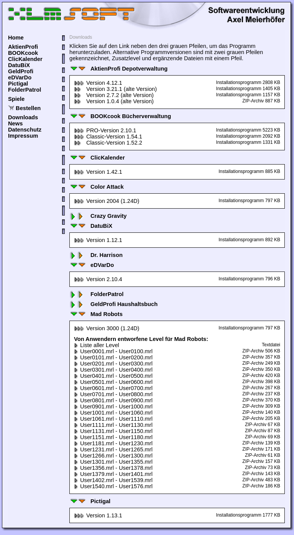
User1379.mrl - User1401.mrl (113, 474)
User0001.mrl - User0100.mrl (113, 351)
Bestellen (28, 108)
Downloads (23, 117)
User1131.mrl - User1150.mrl (113, 431)
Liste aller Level (96, 345)
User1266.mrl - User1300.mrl (113, 456)
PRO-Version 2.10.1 (105, 130)
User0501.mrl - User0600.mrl (113, 382)
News (15, 123)
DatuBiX (19, 65)
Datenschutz (24, 130)
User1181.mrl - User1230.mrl (113, 443)
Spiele (16, 99)
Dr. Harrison (96, 255)
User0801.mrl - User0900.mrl (113, 400)
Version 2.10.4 (98, 279)
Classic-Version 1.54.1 (108, 136)
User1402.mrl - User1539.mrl (113, 480)
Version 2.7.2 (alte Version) (114, 95)
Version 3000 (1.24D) (107, 328)
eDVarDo (19, 77)
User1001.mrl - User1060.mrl (113, 413)
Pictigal (18, 84)
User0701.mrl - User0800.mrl (113, 394)
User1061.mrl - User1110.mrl (113, 419)
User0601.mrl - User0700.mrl (113, 388)
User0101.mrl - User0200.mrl (113, 357)
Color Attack (96, 187)
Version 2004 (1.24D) (107, 201)
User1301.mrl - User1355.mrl (113, 462)
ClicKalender (25, 59)
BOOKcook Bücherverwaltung (120, 116)
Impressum (23, 136)
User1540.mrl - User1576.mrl (113, 486)
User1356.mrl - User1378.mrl (113, 468)
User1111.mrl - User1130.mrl (113, 425)
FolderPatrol (24, 90)
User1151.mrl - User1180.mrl (113, 437)
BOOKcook (23, 53)
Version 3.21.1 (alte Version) (115, 89)
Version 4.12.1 (98, 83)
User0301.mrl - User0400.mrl (113, 370)
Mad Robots (96, 314)
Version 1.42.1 (98, 172)
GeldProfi (20, 71)
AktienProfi (23, 47)
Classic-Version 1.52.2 (108, 143)
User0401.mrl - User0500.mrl (113, 376)
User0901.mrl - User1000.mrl (113, 406)
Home (16, 38)
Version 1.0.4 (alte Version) (114, 101)
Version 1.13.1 (98, 515)
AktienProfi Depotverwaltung (118, 69)
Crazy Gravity (98, 216)
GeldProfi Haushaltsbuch (113, 304)
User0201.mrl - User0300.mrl (113, 364)
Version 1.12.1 (98, 240)
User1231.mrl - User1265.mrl (113, 449)
